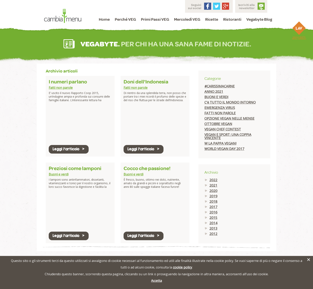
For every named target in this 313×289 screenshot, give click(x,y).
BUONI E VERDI (216, 97)
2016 (213, 212)
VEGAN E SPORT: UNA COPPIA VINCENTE (227, 136)
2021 (213, 185)
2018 (213, 201)
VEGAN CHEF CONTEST (222, 129)
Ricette (211, 19)
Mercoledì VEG (187, 19)
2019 (213, 196)
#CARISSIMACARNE (219, 86)
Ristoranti (232, 19)
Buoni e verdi (58, 174)
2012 (213, 233)
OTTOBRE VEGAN (218, 123)
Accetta (156, 280)
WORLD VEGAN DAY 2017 (224, 148)
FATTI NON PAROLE (220, 113)
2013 (213, 228)
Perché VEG (125, 19)
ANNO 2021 (213, 91)
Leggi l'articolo (68, 149)
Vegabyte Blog (259, 19)
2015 (213, 217)
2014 (213, 223)
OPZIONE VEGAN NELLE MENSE (229, 118)
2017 (213, 207)
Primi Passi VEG (155, 19)
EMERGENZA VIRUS (219, 107)
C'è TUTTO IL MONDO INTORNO (230, 102)
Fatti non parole (61, 87)
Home (104, 19)
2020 (213, 190)
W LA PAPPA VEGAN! (220, 143)
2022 (213, 180)
